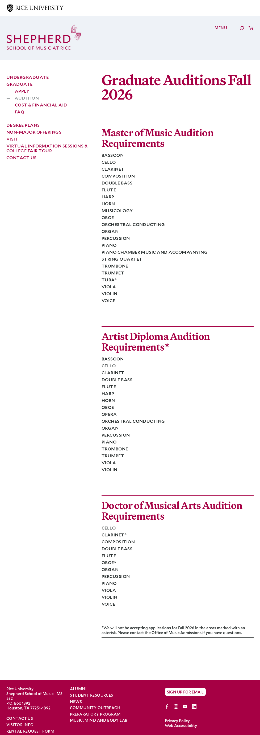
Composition (118, 176)
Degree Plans (23, 125)
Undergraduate (27, 77)
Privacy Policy (177, 720)
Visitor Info (19, 724)
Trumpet (113, 273)
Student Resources (91, 695)
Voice (108, 300)
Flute (109, 189)
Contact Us (21, 157)
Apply (22, 91)
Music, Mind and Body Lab (99, 720)
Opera (109, 414)
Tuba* (109, 279)
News (76, 701)
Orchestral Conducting (133, 224)
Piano (109, 245)
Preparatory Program (95, 714)
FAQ (19, 111)
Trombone (115, 266)
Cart (251, 28)
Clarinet (113, 169)
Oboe (108, 217)
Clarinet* (114, 534)
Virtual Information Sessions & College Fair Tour (46, 148)
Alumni (78, 689)
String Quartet (122, 259)
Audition (27, 98)
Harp (108, 196)
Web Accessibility (181, 725)
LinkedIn (194, 706)
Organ (110, 231)
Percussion (116, 238)
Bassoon (113, 155)
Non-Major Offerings (33, 132)
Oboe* (109, 562)
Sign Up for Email (185, 692)
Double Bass (117, 183)
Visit (12, 139)
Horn (108, 203)
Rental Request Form (30, 731)
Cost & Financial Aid (41, 105)
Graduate (19, 84)
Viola (109, 286)
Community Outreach (95, 707)
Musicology (117, 210)
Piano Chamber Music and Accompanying (155, 252)
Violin (110, 293)
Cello (109, 162)
